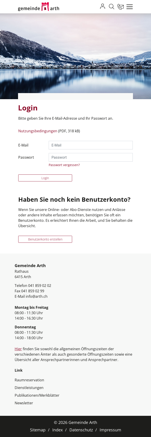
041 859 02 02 (39, 285)
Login (45, 178)
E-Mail (23, 145)
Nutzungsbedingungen (37, 130)
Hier (18, 348)
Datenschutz (81, 429)
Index (57, 429)
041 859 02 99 (32, 290)
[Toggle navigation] (128, 6)
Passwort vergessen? (64, 165)
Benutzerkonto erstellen (45, 239)
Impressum (110, 429)
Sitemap (38, 429)
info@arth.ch (37, 296)
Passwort (26, 157)
